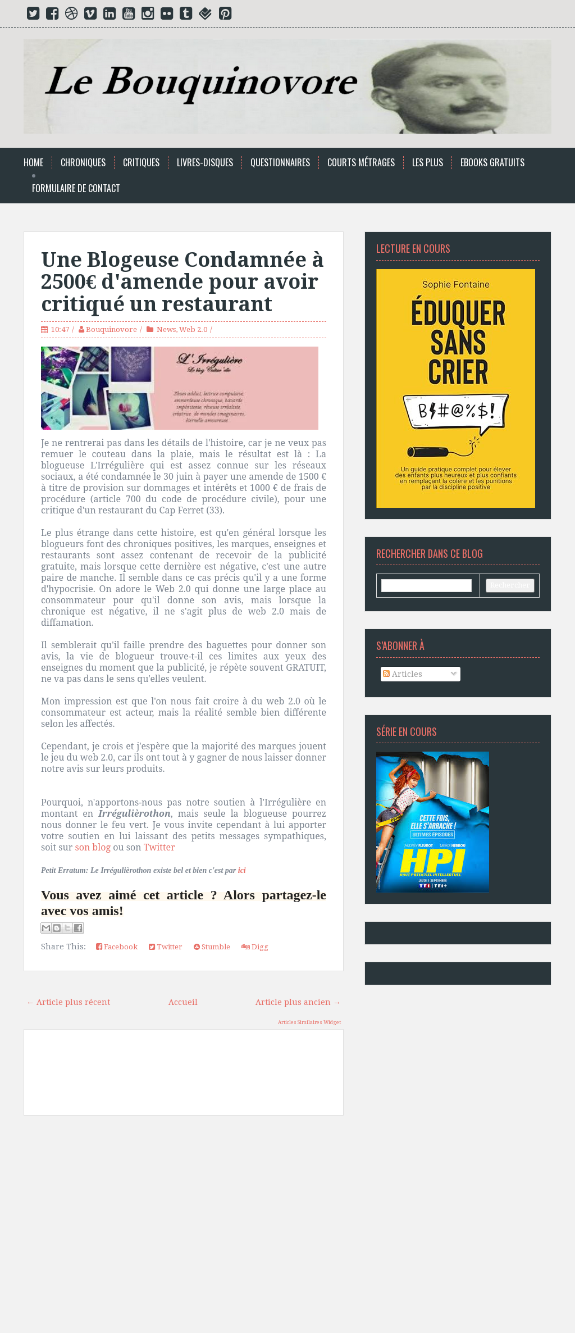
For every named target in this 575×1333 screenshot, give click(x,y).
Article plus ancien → (298, 1002)
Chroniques (83, 162)
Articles (402, 674)
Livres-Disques (205, 162)
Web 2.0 (193, 329)
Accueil (183, 1002)
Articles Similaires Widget (309, 1022)
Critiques (141, 162)
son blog (93, 847)
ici (242, 870)
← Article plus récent (68, 1002)
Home (33, 162)
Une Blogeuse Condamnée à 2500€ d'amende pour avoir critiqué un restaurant (182, 282)
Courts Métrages (361, 162)
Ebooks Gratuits (492, 162)
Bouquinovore (111, 329)
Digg (254, 947)
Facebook (117, 947)
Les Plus (427, 162)
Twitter (159, 847)
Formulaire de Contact (76, 188)
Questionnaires (280, 162)
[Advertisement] (184, 1228)
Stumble (212, 947)
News (166, 329)
